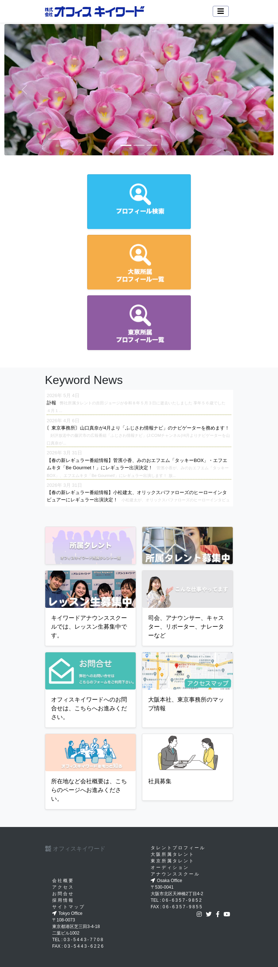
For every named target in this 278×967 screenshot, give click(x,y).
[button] (24, 89)
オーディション (170, 867)
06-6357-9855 (183, 906)
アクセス (63, 887)
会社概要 (63, 880)
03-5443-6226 (84, 946)
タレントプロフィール (178, 847)
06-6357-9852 (182, 900)
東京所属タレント (172, 860)
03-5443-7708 (84, 939)
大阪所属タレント (172, 854)
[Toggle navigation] (221, 11)
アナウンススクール (175, 874)
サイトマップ (68, 906)
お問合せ (63, 893)
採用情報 (63, 900)
